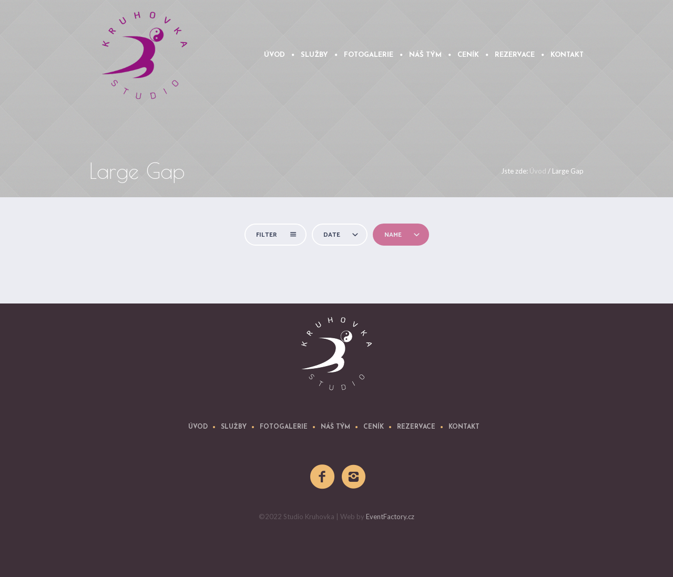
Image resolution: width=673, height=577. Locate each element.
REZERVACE (416, 427)
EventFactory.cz (390, 516)
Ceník (373, 427)
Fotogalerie (284, 427)
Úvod (537, 171)
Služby (234, 427)
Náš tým (335, 427)
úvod (198, 427)
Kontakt (464, 427)
